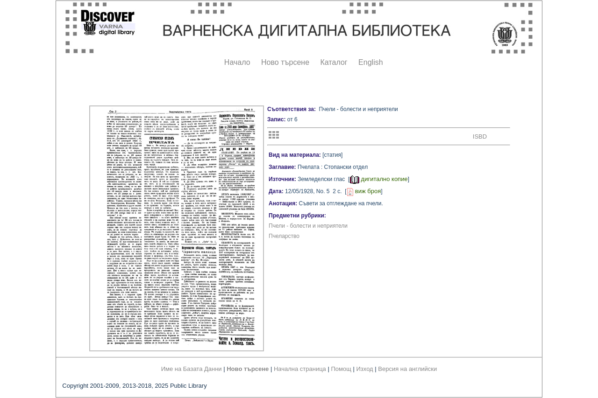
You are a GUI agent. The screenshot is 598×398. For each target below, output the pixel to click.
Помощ (341, 368)
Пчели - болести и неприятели (308, 226)
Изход (364, 368)
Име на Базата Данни (191, 368)
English (370, 62)
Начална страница (300, 368)
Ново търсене (285, 62)
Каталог (333, 62)
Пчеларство (284, 236)
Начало (237, 62)
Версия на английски (407, 368)
